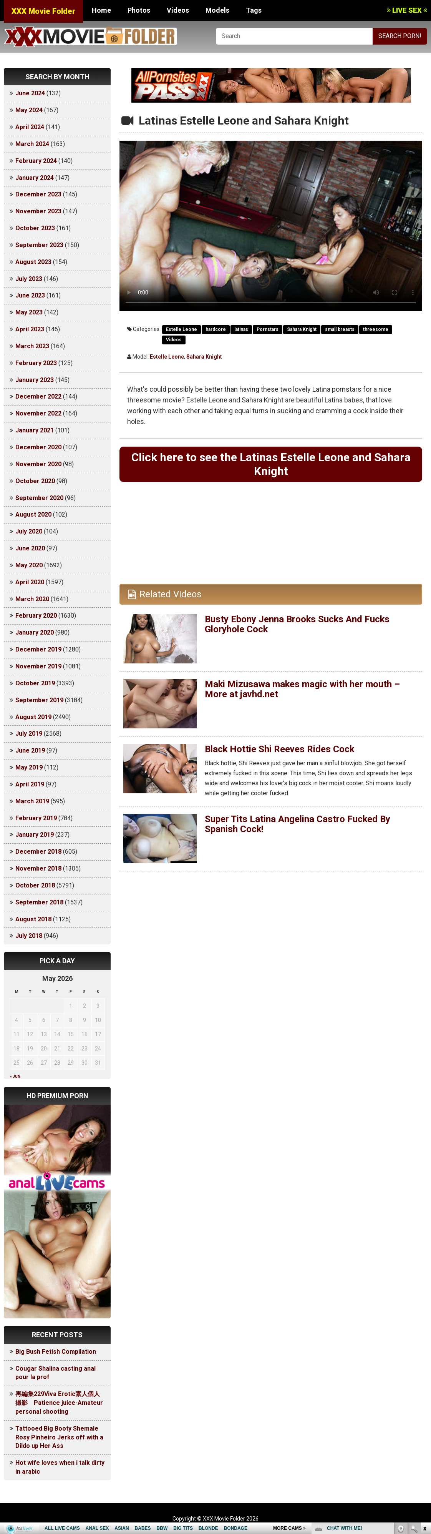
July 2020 (28, 531)
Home (101, 10)
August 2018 (33, 919)
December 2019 (38, 649)
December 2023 (38, 194)
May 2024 (29, 110)
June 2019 (30, 750)
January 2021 (34, 430)
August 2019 (33, 717)
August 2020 (33, 514)
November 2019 (38, 666)
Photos (139, 10)
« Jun (15, 1076)
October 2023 (35, 228)
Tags (254, 10)
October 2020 (35, 481)
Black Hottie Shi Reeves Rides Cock (280, 749)
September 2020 (39, 498)
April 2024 (29, 127)
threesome (375, 329)
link (424, 1414)
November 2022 (38, 413)
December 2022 (38, 396)
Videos (178, 10)
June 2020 (30, 548)
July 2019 (28, 733)
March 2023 (32, 346)
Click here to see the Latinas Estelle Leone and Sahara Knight (271, 464)
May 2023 (29, 312)
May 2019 (29, 767)
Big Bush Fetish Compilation (55, 1351)
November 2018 (38, 868)
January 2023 (34, 380)
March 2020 (32, 599)
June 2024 (30, 93)
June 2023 (30, 295)
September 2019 (39, 700)
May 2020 (29, 565)
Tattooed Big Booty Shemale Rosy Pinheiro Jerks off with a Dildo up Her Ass (59, 1437)
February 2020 (36, 615)
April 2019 (29, 784)
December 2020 (38, 447)
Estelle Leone (181, 329)
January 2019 (34, 834)
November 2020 (38, 464)
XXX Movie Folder (43, 11)
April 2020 (29, 582)
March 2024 (32, 144)
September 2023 (39, 245)
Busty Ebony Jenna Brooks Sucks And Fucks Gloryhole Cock (298, 624)
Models (217, 10)
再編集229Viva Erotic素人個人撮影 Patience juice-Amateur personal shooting (59, 1402)
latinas (241, 329)
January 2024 (34, 177)
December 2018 (38, 851)
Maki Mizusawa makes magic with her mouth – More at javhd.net (303, 689)
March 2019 (32, 801)
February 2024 (36, 161)
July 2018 (28, 935)
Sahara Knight (302, 329)
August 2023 (33, 262)
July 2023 (28, 279)
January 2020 (34, 632)
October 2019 (35, 683)
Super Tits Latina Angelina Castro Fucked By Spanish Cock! (298, 824)
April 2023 (29, 329)
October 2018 (35, 885)
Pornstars (267, 329)
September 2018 (39, 902)
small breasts (340, 329)
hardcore (216, 329)
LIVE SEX (407, 10)
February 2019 (36, 818)
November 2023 (38, 211)
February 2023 (36, 363)
